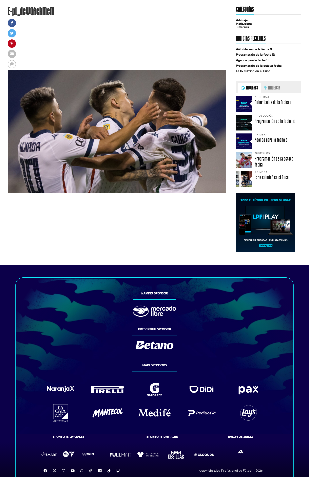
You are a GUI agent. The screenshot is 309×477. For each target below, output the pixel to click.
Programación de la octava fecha (258, 65)
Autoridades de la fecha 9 (254, 49)
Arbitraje (242, 20)
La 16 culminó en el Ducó (253, 71)
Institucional (244, 23)
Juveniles (242, 27)
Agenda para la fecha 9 (252, 60)
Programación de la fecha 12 (255, 54)
